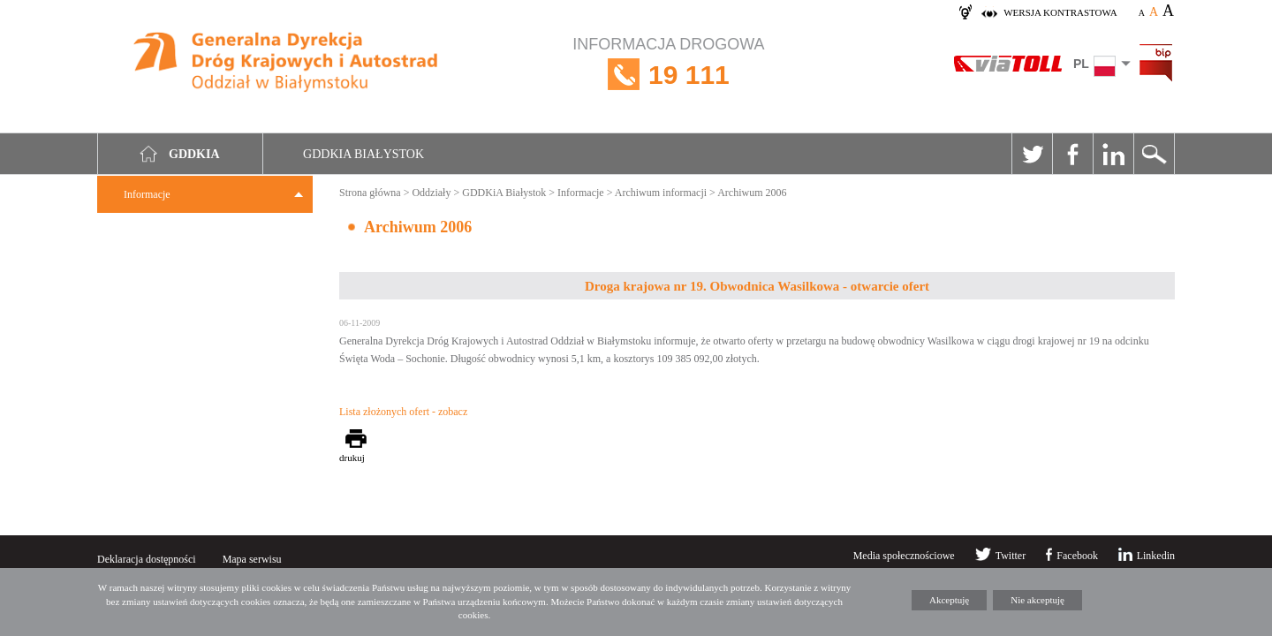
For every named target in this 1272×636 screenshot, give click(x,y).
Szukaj (1153, 153)
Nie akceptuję (1037, 599)
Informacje (147, 194)
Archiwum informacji (661, 192)
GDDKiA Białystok (504, 192)
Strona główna (370, 192)
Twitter (1031, 153)
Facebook (1072, 153)
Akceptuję (949, 599)
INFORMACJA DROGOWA (668, 74)
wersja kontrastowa (1060, 12)
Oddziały (431, 192)
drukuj (352, 457)
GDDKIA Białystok (363, 154)
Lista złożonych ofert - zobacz (403, 411)
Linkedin (1113, 153)
